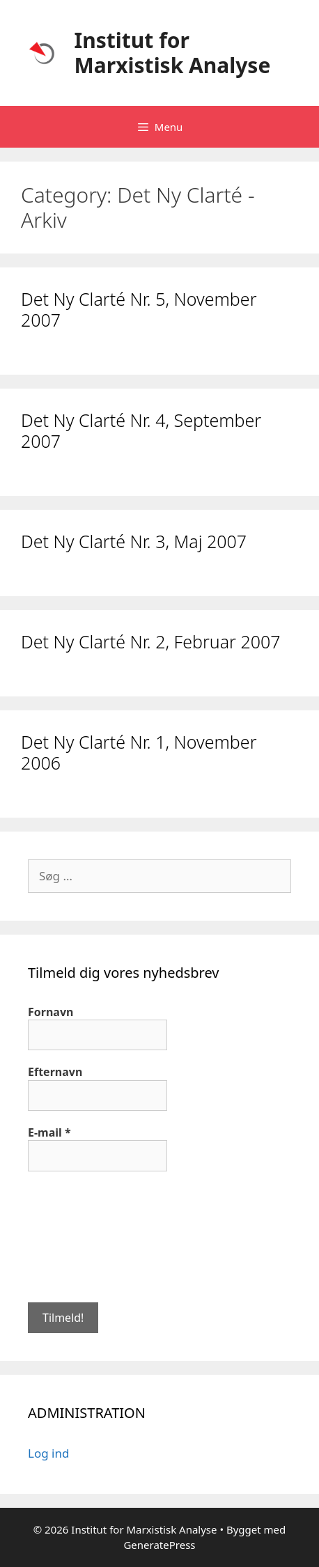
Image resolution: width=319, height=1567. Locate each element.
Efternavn (55, 1071)
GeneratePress (159, 1545)
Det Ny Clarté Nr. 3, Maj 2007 (134, 541)
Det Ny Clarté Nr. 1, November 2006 (138, 752)
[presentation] (85, 1235)
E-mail (49, 1132)
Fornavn (50, 1012)
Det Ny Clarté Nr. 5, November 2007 (138, 309)
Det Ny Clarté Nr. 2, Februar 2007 (151, 641)
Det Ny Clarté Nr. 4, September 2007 (141, 430)
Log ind (48, 1453)
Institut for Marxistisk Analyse (173, 52)
